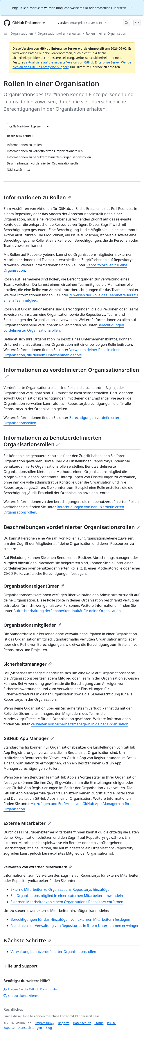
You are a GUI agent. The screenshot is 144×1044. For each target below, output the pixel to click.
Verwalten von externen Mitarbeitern (38, 867)
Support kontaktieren (21, 996)
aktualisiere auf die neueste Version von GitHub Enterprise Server (72, 62)
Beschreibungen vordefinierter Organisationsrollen (72, 526)
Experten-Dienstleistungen (23, 1027)
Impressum (43, 1023)
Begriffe (64, 1023)
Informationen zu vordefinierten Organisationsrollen (71, 372)
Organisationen (22, 33)
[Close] (131, 7)
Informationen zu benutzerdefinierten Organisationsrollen (52, 441)
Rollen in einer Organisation (106, 33)
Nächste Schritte (27, 940)
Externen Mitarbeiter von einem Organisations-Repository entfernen (67, 901)
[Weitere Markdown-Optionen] (47, 126)
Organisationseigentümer (34, 586)
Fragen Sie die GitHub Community (30, 989)
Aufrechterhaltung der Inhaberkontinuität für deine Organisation (67, 610)
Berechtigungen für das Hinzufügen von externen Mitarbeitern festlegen (70, 919)
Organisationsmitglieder (32, 625)
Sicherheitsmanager (28, 664)
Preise (111, 1023)
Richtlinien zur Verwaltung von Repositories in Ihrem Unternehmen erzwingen (75, 925)
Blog (48, 1027)
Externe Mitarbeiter (27, 823)
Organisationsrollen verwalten (59, 33)
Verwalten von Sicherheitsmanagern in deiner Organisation (79, 724)
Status (98, 1023)
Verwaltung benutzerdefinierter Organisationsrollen (53, 951)
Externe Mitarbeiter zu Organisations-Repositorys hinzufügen (61, 889)
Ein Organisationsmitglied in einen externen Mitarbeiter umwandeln (67, 895)
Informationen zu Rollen (37, 197)
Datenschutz (82, 1023)
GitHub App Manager (29, 738)
